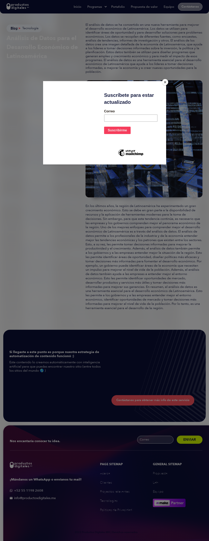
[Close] (165, 82)
